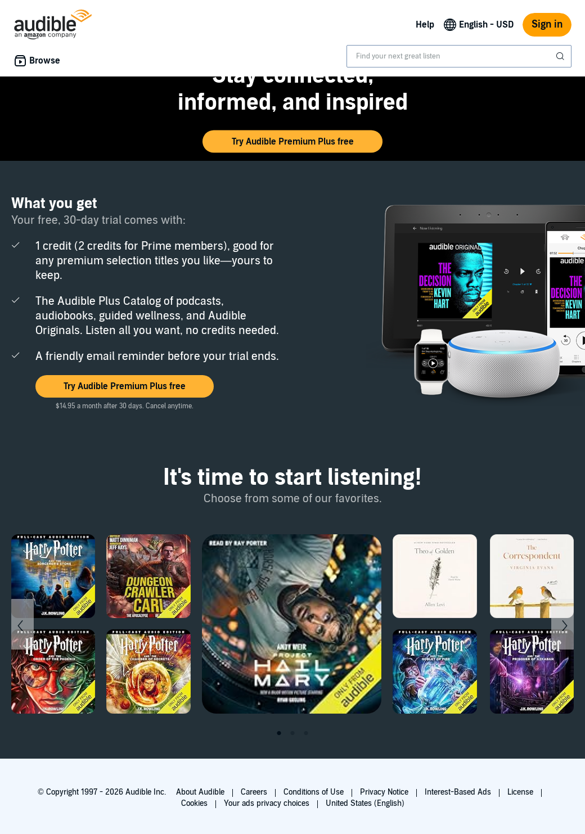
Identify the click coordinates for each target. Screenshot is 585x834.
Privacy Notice (384, 792)
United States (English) (365, 803)
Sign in (547, 24)
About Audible (200, 792)
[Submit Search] (561, 56)
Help (425, 24)
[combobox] (459, 56)
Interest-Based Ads (458, 792)
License (520, 792)
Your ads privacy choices (266, 803)
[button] (292, 141)
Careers (254, 792)
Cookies (194, 803)
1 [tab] (279, 733)
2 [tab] (292, 733)
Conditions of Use (314, 792)
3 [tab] (306, 733)
